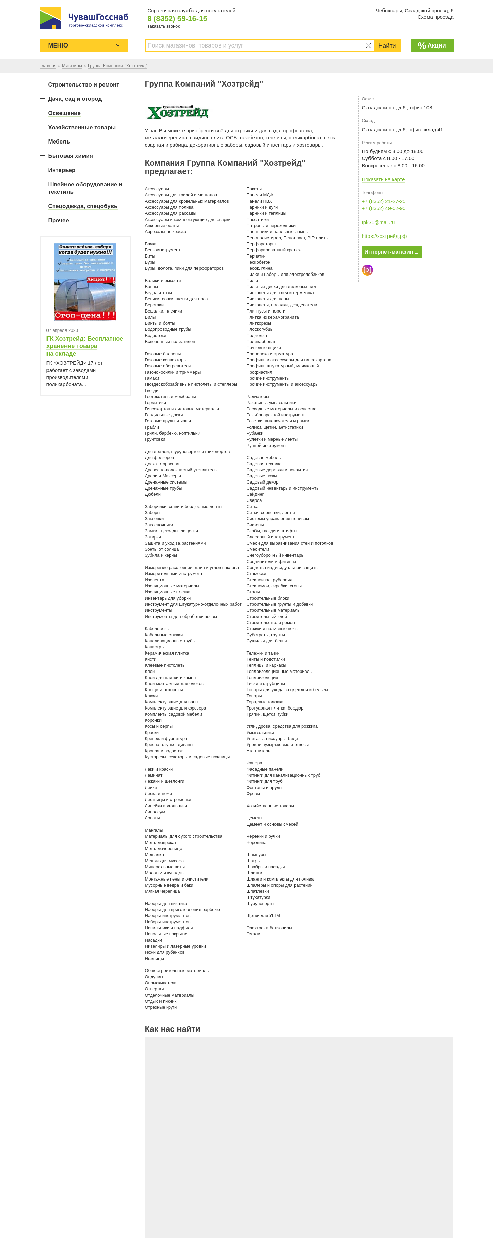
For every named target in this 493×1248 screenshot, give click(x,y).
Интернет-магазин (392, 252)
